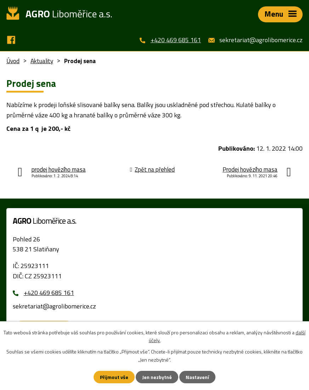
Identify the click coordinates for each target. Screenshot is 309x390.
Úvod (12, 61)
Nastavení (197, 377)
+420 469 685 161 (176, 40)
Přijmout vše (114, 377)
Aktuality (41, 61)
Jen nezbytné (157, 377)
